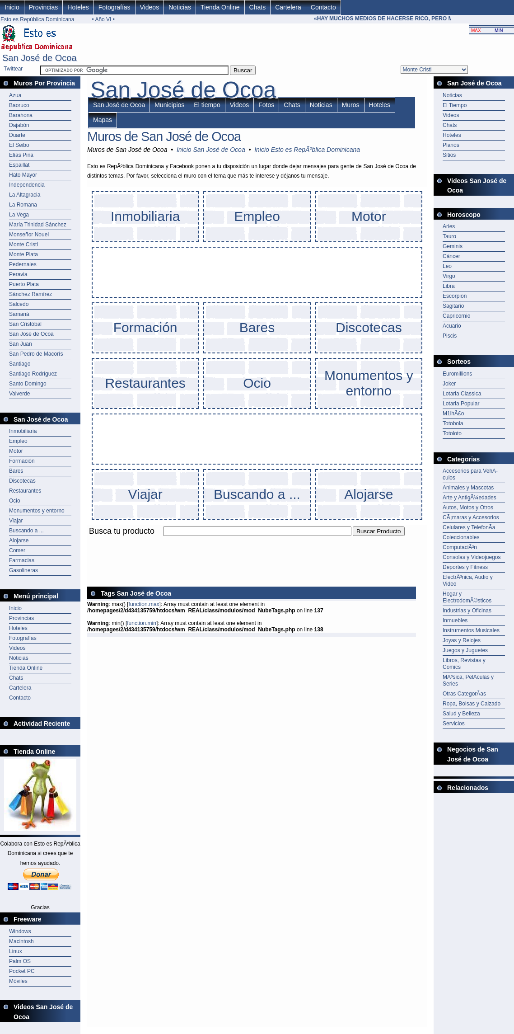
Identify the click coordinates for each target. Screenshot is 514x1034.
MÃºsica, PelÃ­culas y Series (468, 680)
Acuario (452, 326)
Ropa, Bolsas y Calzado (471, 703)
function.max (144, 604)
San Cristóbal (25, 324)
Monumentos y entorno (37, 511)
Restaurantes (25, 491)
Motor (16, 451)
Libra (449, 286)
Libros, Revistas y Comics (464, 663)
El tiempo (207, 104)
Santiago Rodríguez (33, 374)
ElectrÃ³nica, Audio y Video (468, 580)
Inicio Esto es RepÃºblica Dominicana (307, 149)
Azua (15, 95)
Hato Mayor (23, 175)
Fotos (266, 104)
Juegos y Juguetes (465, 650)
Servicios (454, 723)
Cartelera (288, 7)
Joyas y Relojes (462, 640)
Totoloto (452, 433)
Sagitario (453, 306)
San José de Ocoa (31, 334)
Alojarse (18, 540)
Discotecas (22, 481)
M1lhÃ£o (453, 413)
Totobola (453, 423)
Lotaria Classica (462, 393)
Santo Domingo (28, 384)
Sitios (449, 155)
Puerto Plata (24, 284)
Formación (22, 461)
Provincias (43, 7)
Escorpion (455, 296)
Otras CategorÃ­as (464, 694)
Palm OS (20, 961)
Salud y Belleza (461, 713)
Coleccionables (461, 537)
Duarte (17, 135)
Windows (20, 931)
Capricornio (456, 316)
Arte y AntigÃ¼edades (469, 497)
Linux (15, 951)
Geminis (453, 246)
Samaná (19, 314)
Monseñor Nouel (29, 234)
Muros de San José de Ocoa (164, 136)
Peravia (18, 274)
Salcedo (18, 304)
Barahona (21, 115)
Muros (351, 104)
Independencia (27, 185)
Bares (16, 471)
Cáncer (451, 256)
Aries (449, 226)
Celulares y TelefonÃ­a (469, 527)
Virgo (449, 276)
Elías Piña (21, 155)
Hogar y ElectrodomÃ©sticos (467, 597)
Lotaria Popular (461, 403)
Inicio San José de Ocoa (211, 149)
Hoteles (78, 7)
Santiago (19, 364)
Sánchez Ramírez (30, 294)
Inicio (12, 7)
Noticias (179, 7)
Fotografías (114, 7)
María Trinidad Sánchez (37, 224)
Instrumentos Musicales (471, 630)
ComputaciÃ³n (460, 547)
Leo (447, 266)
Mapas (102, 119)
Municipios (169, 104)
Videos (149, 7)
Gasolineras (23, 570)
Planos (451, 145)
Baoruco (19, 105)
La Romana (23, 205)
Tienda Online (220, 7)
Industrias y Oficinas (467, 610)
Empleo (18, 441)
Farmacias (21, 560)
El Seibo (19, 145)
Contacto (323, 7)
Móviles (18, 981)
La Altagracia (24, 195)
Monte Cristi (23, 244)
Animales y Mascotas (468, 487)
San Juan (20, 344)
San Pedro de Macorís (36, 354)
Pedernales (23, 264)
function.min (141, 623)
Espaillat (19, 165)
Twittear (13, 69)
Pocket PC (22, 971)
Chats (257, 7)
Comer (17, 550)
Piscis (450, 336)
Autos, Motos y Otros (468, 507)
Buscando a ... (26, 530)
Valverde (19, 393)
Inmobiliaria (23, 431)
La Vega (19, 215)
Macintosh (21, 941)
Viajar (16, 520)
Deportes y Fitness (465, 567)
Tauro (449, 236)
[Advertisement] (251, 541)
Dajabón (19, 125)
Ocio (14, 501)
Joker (449, 384)
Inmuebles (455, 620)
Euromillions (457, 374)
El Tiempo (455, 105)
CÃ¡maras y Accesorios (471, 517)
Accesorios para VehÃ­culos (470, 474)
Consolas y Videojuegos (472, 557)
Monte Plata (23, 254)
